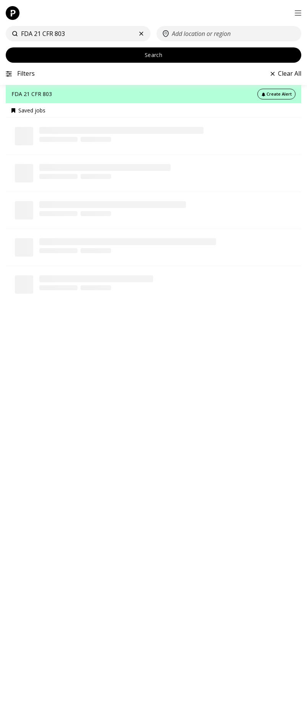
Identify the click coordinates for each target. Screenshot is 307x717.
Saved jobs (28, 110)
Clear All (289, 73)
